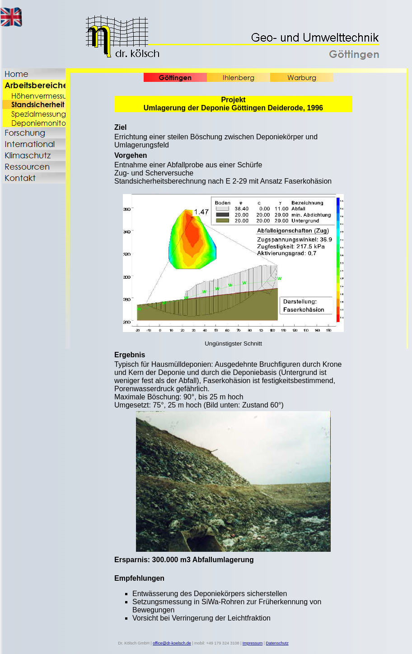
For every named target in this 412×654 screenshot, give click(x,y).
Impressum (253, 643)
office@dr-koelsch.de (172, 643)
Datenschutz (277, 643)
